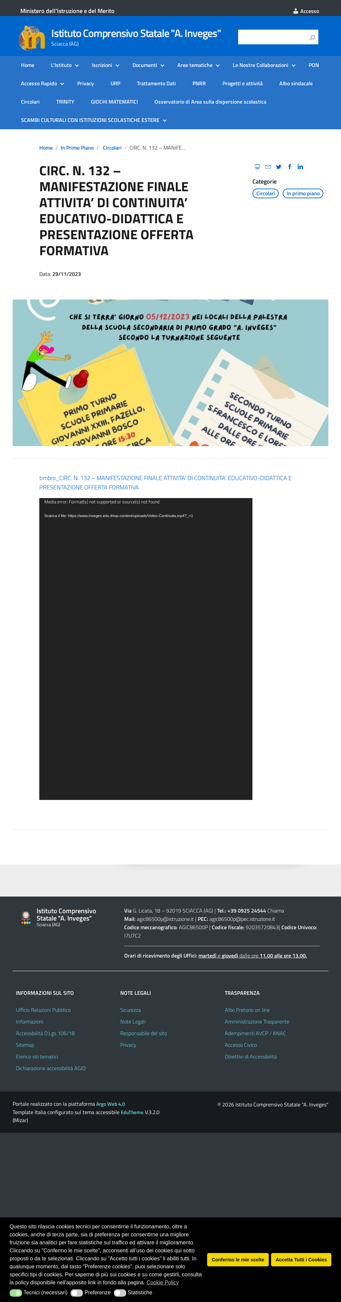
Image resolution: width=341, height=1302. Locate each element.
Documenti (145, 65)
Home (27, 65)
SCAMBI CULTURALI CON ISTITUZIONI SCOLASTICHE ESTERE (90, 120)
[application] (145, 649)
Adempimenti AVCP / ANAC (255, 1033)
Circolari (30, 102)
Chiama (275, 911)
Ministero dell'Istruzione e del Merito (67, 10)
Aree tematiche (194, 65)
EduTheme (132, 1112)
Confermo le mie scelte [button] (238, 1259)
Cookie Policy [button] (163, 1282)
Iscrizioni (102, 65)
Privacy (85, 83)
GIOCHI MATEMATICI (114, 102)
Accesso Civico (241, 1045)
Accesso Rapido (39, 83)
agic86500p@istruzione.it (165, 919)
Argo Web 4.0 (110, 1104)
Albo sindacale (296, 83)
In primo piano (77, 148)
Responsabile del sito (143, 1033)
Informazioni (29, 1021)
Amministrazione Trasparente (257, 1021)
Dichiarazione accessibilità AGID (51, 1068)
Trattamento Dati (156, 83)
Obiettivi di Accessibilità (251, 1056)
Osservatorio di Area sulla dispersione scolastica (210, 102)
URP (115, 83)
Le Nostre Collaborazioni (260, 65)
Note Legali (133, 1021)
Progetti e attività (242, 83)
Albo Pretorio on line (247, 1010)
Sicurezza (130, 1010)
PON (314, 65)
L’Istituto (61, 65)
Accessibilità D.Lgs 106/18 (45, 1033)
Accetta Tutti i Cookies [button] (301, 1259)
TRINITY (65, 102)
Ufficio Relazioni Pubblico (43, 1010)
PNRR (199, 83)
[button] (16, 1293)
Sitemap (25, 1045)
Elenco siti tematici (37, 1056)
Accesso (305, 11)
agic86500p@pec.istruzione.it (242, 919)
